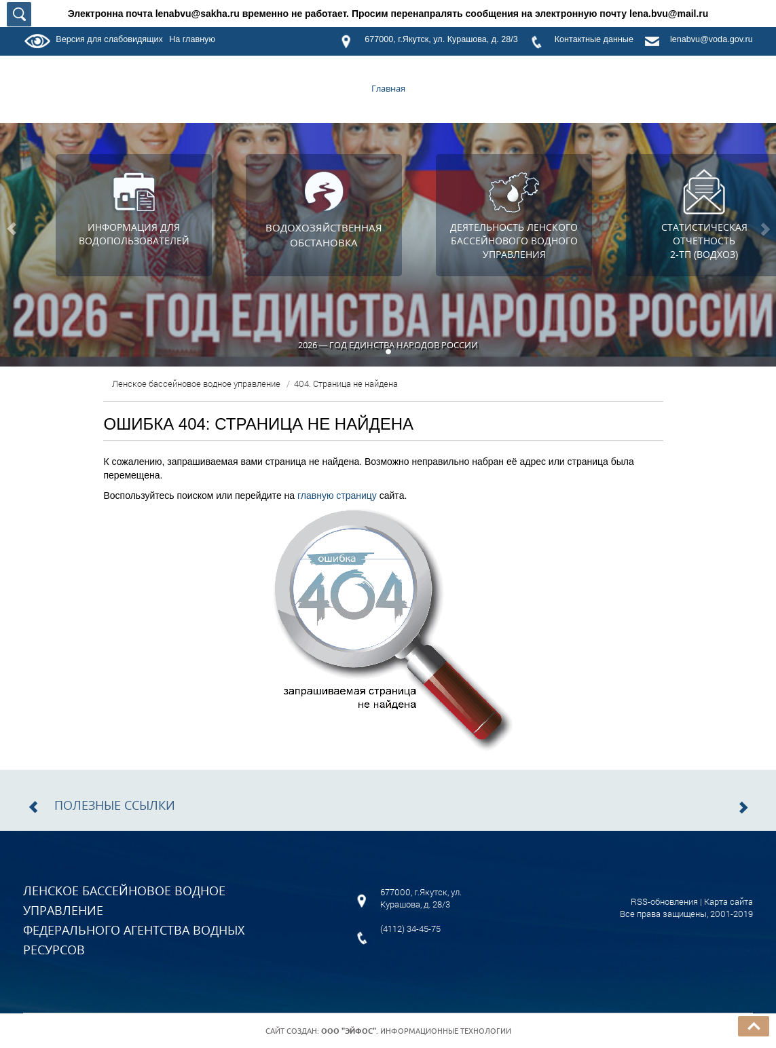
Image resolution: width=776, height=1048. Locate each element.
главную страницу (337, 495)
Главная (388, 88)
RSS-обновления (664, 901)
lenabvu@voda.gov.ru (711, 39)
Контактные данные (594, 39)
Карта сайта (728, 901)
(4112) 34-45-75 (410, 928)
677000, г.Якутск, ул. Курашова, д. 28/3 (441, 39)
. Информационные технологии (416, 1031)
